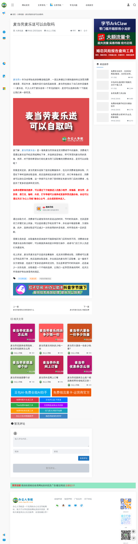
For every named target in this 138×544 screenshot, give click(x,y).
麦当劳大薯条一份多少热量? (79, 347)
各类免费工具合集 (118, 93)
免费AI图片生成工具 (20, 400)
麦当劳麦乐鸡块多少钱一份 (51, 347)
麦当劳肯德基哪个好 (20, 377)
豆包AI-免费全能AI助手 (30, 392)
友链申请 (58, 488)
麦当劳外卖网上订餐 (48, 377)
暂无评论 (19, 412)
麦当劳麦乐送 (28, 150)
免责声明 (68, 488)
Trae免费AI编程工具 (61, 400)
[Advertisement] (51, 57)
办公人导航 (50, 31)
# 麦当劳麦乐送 (45, 279)
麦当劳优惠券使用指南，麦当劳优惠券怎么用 (22, 347)
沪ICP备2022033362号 (46, 538)
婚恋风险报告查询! (82, 405)
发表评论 (83, 447)
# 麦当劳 (33, 279)
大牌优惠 (20, 14)
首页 (14, 14)
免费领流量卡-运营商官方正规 (71, 393)
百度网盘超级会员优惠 (81, 400)
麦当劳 (16, 79)
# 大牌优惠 (22, 279)
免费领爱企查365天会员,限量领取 (121, 115)
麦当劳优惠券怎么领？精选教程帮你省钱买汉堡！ (79, 379)
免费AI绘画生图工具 (20, 405)
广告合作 (78, 488)
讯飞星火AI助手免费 (40, 405)
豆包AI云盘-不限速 (41, 400)
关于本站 (88, 488)
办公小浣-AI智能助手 (61, 405)
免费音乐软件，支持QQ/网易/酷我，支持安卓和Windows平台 (122, 72)
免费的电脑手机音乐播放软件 (121, 104)
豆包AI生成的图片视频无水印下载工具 (121, 83)
